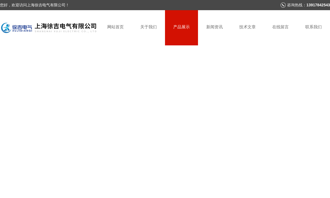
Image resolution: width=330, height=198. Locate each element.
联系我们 (313, 26)
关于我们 (148, 26)
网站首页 (115, 26)
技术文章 (247, 26)
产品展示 (181, 26)
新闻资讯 (214, 26)
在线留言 (280, 26)
